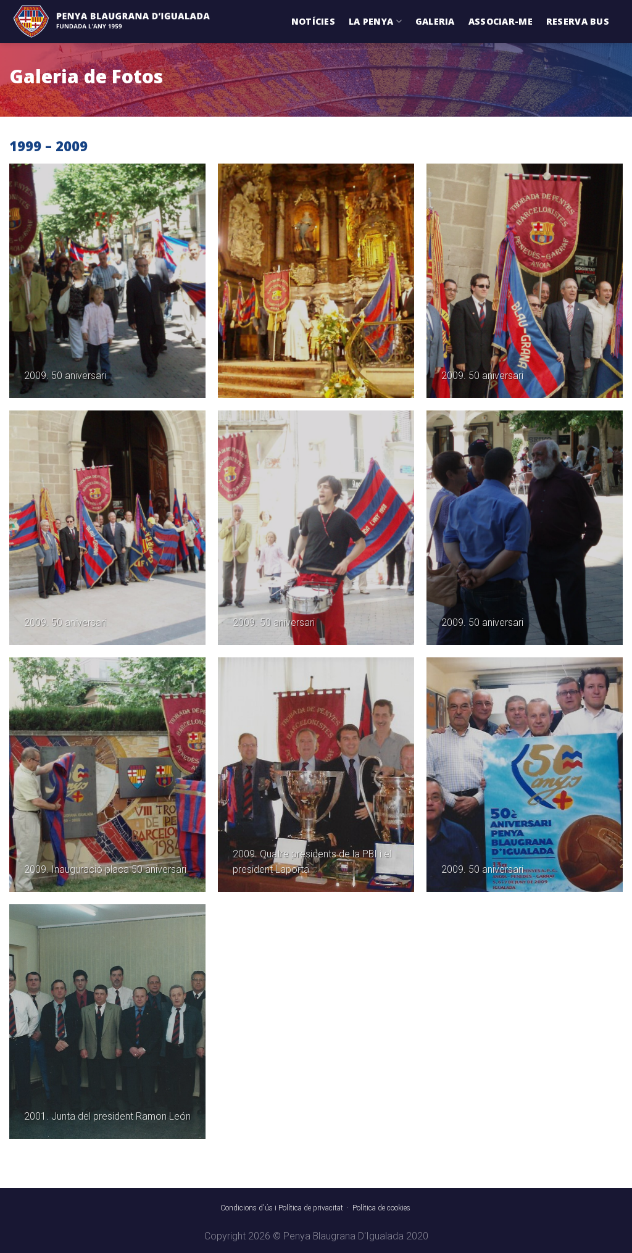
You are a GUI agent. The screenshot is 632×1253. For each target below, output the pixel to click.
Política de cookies (381, 1208)
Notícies (313, 21)
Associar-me (500, 21)
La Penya (375, 21)
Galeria (435, 21)
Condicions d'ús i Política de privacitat (281, 1208)
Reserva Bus (577, 21)
